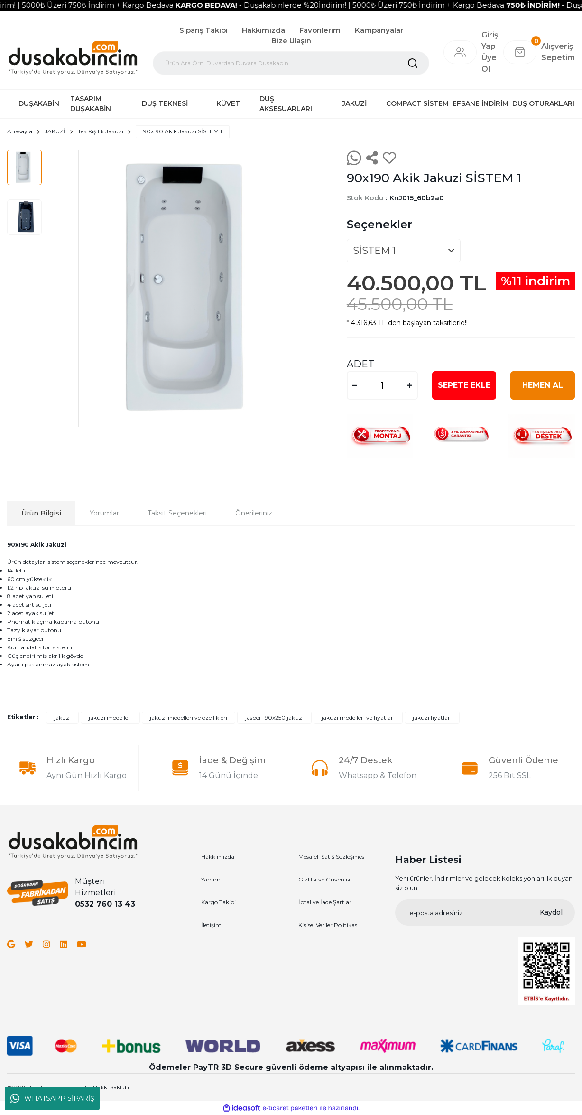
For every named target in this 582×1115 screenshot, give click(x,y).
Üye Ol (489, 63)
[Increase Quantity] (410, 385)
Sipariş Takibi (203, 30)
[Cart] (539, 52)
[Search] (291, 63)
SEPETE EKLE (464, 385)
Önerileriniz (253, 513)
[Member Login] (460, 52)
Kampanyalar (379, 30)
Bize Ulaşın (291, 40)
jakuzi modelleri (110, 717)
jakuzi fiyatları (432, 717)
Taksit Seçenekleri (177, 513)
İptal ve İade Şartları (325, 902)
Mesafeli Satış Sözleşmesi (332, 856)
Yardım (211, 879)
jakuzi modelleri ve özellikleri (188, 717)
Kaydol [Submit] (551, 912)
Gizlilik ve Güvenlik (324, 879)
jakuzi (62, 717)
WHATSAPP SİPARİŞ (52, 1098)
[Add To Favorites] (389, 158)
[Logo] (73, 57)
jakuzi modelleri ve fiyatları (358, 717)
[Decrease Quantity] (355, 385)
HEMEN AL (542, 385)
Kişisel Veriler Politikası (328, 924)
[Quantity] (382, 385)
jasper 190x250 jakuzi (274, 717)
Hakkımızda (263, 30)
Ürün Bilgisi (41, 513)
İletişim (211, 924)
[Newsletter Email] (485, 912)
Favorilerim (320, 30)
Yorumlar (104, 513)
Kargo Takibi (218, 902)
